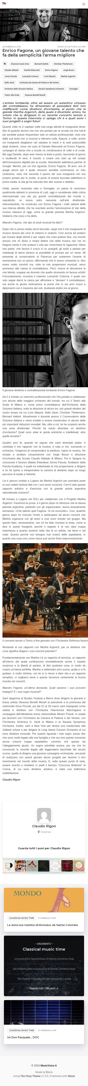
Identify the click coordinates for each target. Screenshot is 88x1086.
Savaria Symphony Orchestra (51, 89)
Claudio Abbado (12, 70)
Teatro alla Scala (12, 95)
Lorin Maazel (49, 76)
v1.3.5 (34, 1076)
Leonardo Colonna (30, 76)
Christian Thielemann (63, 64)
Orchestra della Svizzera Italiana (19, 89)
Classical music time (20, 64)
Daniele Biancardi (31, 70)
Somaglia (73, 89)
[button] (83, 4)
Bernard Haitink (41, 64)
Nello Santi (9, 82)
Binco (49, 1072)
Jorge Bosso (68, 70)
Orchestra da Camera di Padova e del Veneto (39, 82)
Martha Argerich (68, 76)
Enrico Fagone (51, 70)
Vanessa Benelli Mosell (35, 95)
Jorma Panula (11, 76)
